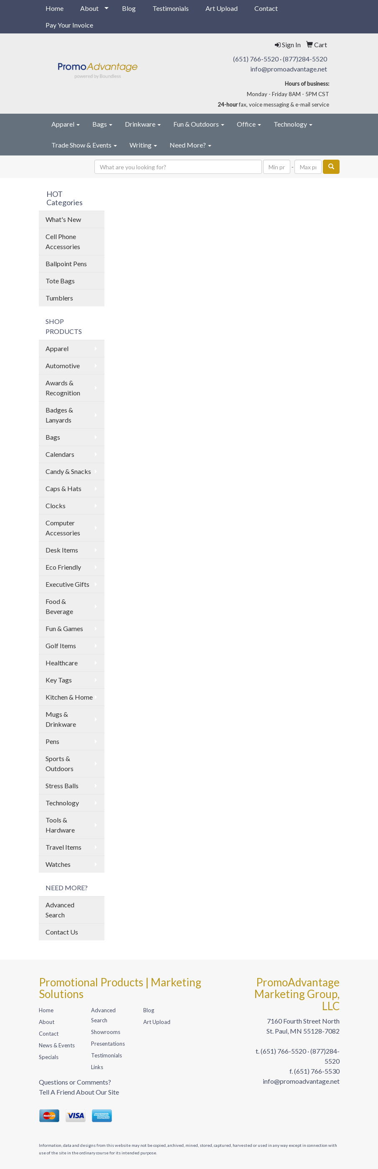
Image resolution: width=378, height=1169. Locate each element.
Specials (48, 1057)
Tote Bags (60, 281)
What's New (63, 219)
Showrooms (105, 1032)
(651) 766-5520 (256, 59)
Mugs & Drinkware (61, 719)
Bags (102, 124)
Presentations (108, 1043)
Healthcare (62, 663)
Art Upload (221, 8)
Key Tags (59, 680)
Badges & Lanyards (59, 415)
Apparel (65, 124)
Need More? (190, 145)
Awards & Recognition (63, 388)
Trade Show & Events (84, 145)
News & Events (57, 1045)
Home (54, 8)
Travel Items (63, 847)
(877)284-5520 (305, 59)
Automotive (63, 365)
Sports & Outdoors (60, 763)
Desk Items (62, 550)
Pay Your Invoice (69, 25)
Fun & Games (64, 628)
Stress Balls (62, 786)
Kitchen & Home (69, 697)
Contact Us (62, 932)
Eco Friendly (63, 567)
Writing (143, 145)
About (89, 8)
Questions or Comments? (75, 1082)
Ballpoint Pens (66, 263)
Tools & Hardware (60, 825)
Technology (293, 124)
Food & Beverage (59, 606)
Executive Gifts (67, 584)
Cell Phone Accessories (63, 241)
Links (97, 1067)
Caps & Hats (63, 488)
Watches (58, 864)
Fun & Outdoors (198, 124)
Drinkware (143, 124)
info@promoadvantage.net (288, 69)
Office (249, 124)
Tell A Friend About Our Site (79, 1092)
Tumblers (59, 298)
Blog (129, 8)
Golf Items (61, 645)
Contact (266, 8)
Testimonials (170, 8)
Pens (52, 741)
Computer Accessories (63, 528)
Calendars (60, 454)
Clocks (56, 505)
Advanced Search (60, 910)
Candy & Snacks (68, 471)
